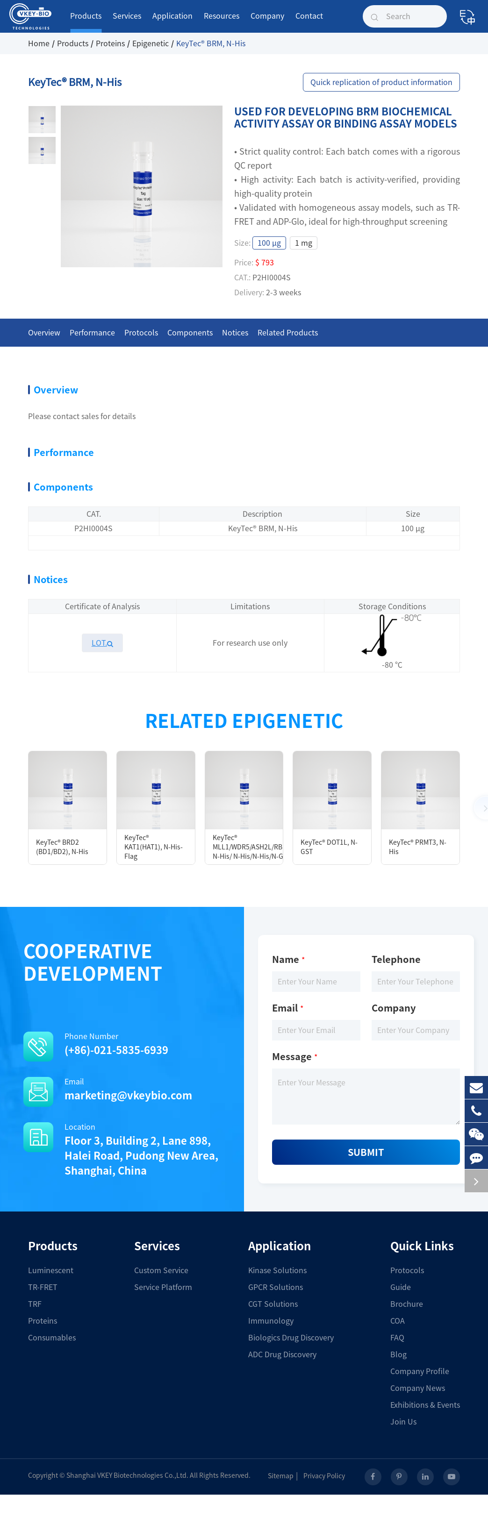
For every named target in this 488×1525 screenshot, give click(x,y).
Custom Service (161, 1270)
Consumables (52, 1337)
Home (39, 43)
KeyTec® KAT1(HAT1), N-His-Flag (153, 847)
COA (397, 1321)
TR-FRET (42, 1287)
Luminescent (50, 1270)
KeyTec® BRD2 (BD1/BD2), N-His (62, 847)
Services (127, 22)
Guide (400, 1287)
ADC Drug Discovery (282, 1354)
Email (124, 1090)
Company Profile (419, 1371)
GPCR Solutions (275, 1287)
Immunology (271, 1321)
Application (172, 22)
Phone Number (124, 1045)
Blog (398, 1354)
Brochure (406, 1304)
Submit (366, 1152)
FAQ (397, 1337)
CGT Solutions (273, 1304)
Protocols (407, 1270)
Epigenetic (150, 43)
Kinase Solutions (277, 1270)
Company (267, 22)
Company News (417, 1388)
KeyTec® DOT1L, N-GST (329, 847)
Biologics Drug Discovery (291, 1337)
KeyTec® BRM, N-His (210, 43)
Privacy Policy (328, 1476)
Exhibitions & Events (425, 1405)
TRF (35, 1304)
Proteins (110, 43)
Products (85, 22)
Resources (221, 22)
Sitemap (284, 1476)
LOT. (102, 643)
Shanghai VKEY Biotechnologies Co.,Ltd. (127, 1475)
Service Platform (163, 1287)
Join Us (403, 1421)
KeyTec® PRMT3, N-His (417, 847)
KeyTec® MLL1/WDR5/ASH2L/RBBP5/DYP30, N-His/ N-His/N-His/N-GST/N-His (248, 847)
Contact (309, 22)
